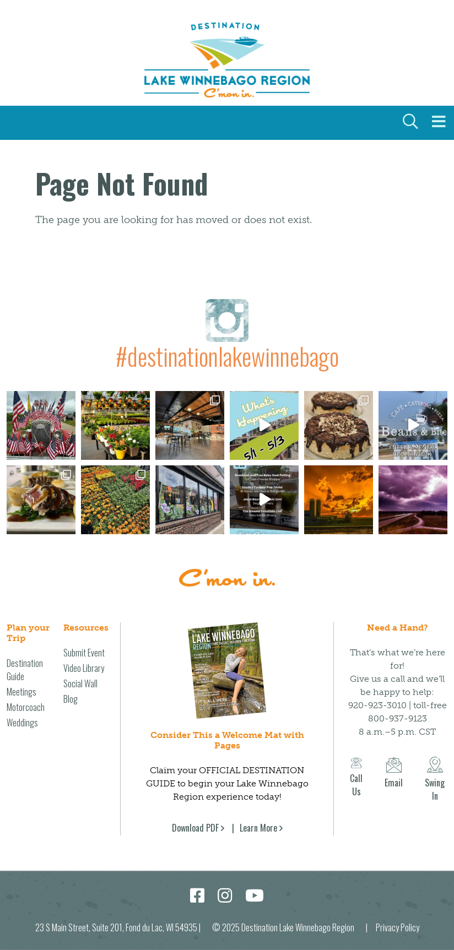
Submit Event (84, 652)
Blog (70, 698)
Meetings (21, 691)
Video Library (83, 667)
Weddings (22, 722)
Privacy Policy (397, 926)
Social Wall (80, 683)
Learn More (258, 827)
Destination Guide (25, 669)
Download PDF (195, 827)
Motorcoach (26, 706)
